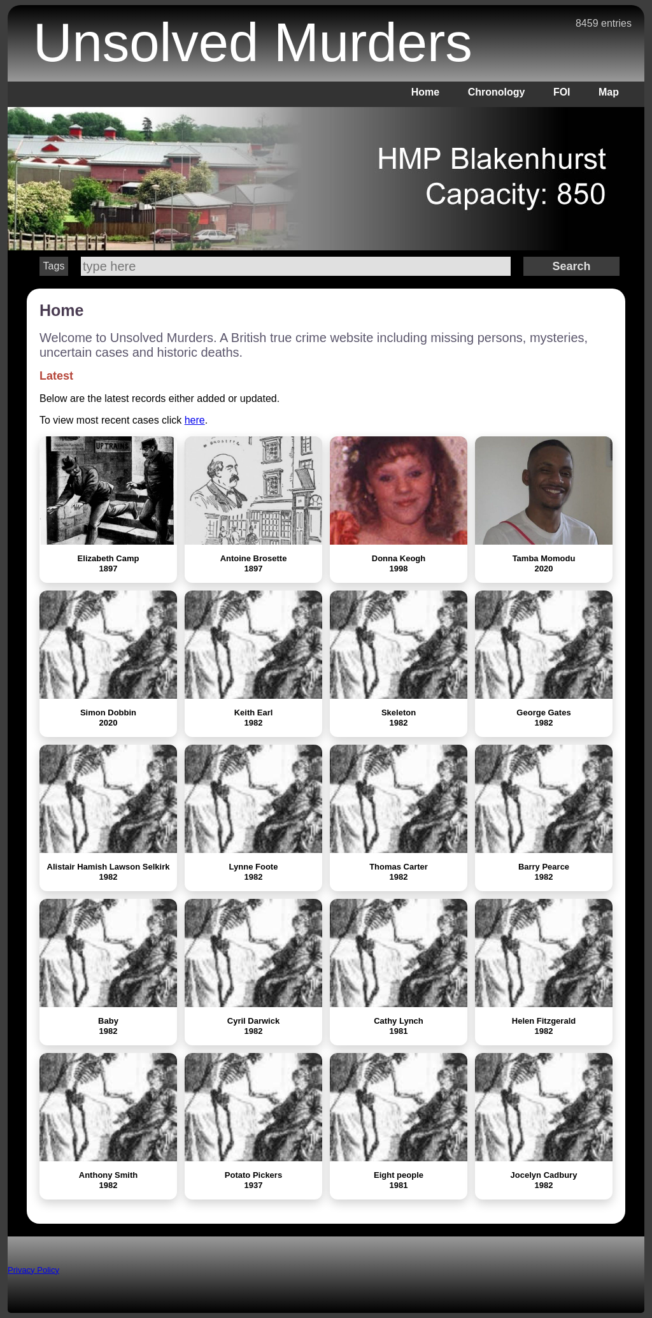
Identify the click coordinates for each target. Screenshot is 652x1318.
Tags (54, 266)
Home (425, 92)
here (195, 420)
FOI (561, 92)
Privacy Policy (33, 1270)
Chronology (496, 92)
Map (609, 92)
